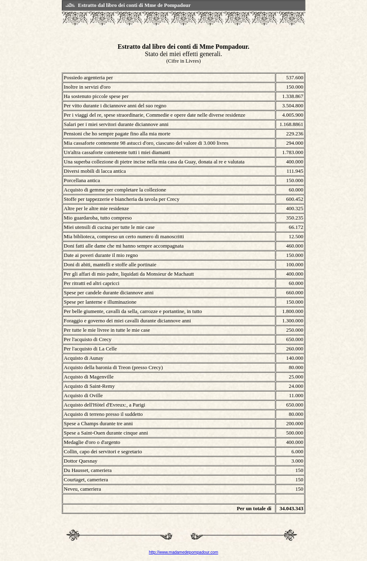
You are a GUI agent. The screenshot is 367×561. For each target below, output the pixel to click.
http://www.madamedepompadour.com (183, 552)
